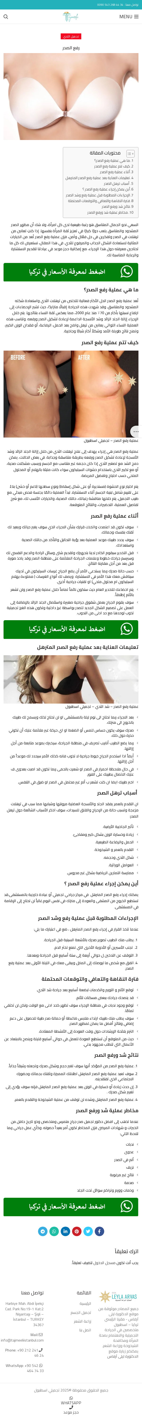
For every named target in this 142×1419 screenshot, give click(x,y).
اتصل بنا (85, 1329)
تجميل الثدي (71, 36)
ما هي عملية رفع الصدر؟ (112, 160)
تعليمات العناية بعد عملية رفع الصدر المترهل (97, 178)
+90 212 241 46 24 (30, 1353)
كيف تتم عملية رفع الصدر (112, 166)
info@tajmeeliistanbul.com (22, 1340)
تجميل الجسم (81, 1312)
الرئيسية (85, 1303)
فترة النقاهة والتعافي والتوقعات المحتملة (99, 201)
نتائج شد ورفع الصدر (116, 206)
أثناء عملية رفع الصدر (115, 172)
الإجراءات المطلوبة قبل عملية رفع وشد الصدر (98, 195)
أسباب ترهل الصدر (117, 183)
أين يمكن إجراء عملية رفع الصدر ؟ (106, 189)
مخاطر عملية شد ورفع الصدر (107, 212)
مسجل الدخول (104, 1262)
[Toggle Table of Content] (128, 154)
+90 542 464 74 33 (34, 1368)
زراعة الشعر (82, 1321)
